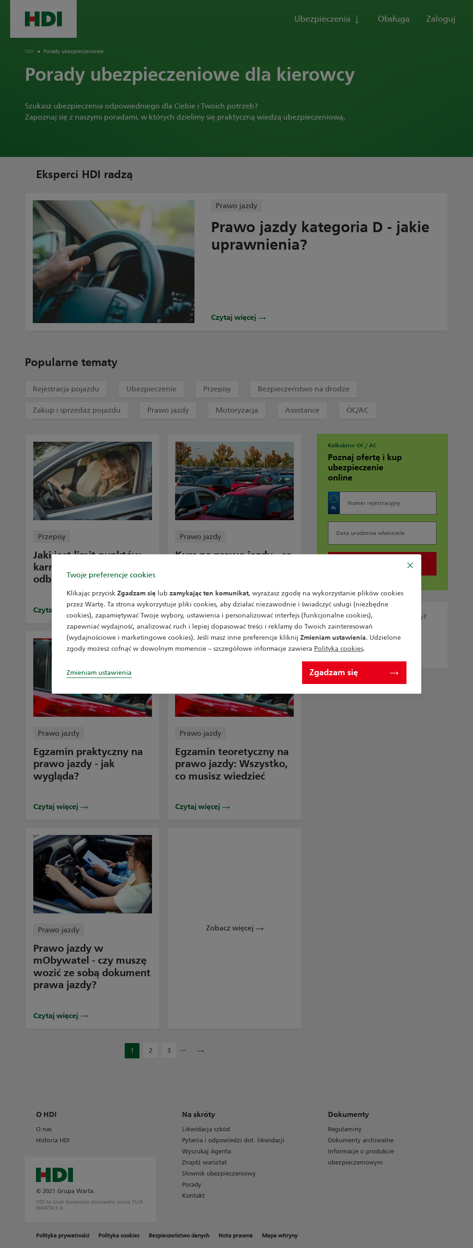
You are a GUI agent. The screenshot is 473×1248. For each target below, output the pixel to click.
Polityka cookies (338, 649)
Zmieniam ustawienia (99, 673)
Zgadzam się (353, 672)
